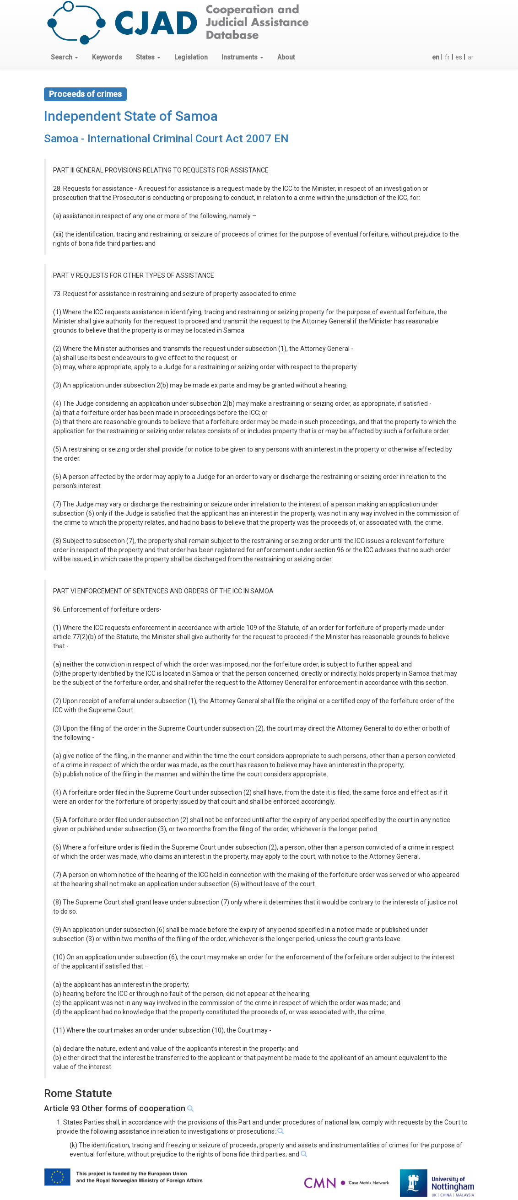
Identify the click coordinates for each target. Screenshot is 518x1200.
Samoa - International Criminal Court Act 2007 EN (166, 138)
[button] (64, 57)
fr (447, 57)
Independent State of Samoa (131, 116)
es (458, 57)
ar (471, 57)
